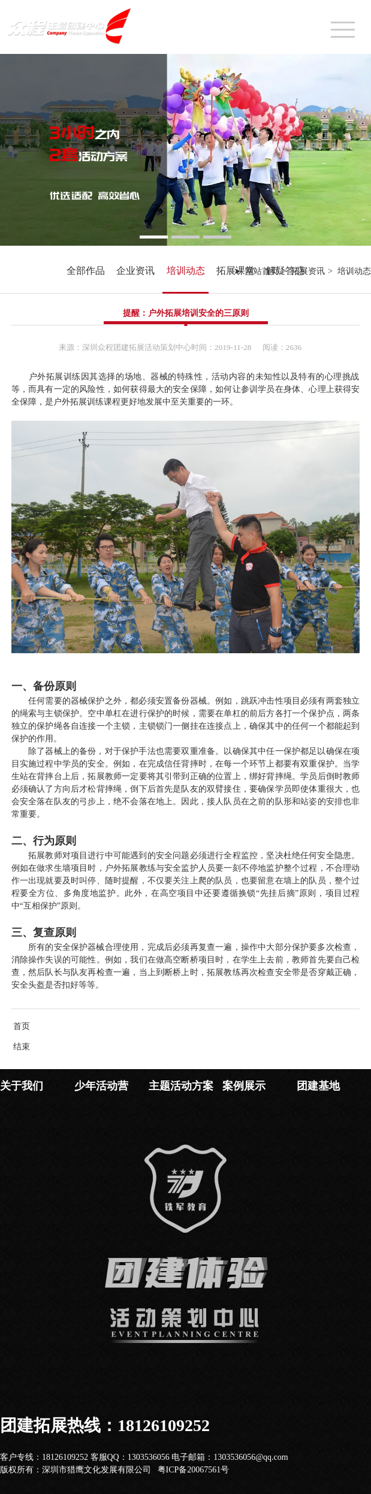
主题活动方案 (181, 1086)
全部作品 (86, 270)
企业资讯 (135, 270)
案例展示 (244, 1086)
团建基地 (318, 1086)
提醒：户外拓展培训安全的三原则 (186, 313)
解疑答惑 (285, 270)
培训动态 (186, 270)
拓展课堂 (235, 270)
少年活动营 (101, 1086)
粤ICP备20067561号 (194, 1469)
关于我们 (21, 1086)
